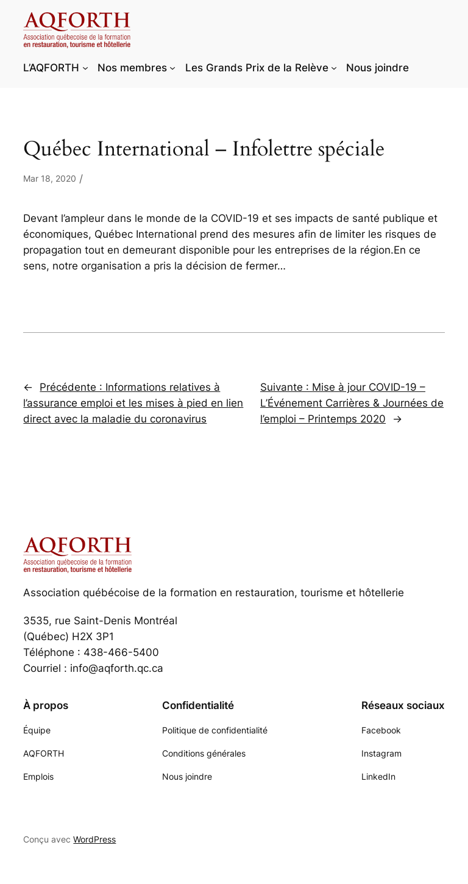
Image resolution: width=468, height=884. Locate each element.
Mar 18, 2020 (49, 178)
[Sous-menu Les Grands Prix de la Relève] (334, 68)
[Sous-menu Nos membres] (172, 68)
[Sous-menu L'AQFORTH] (85, 68)
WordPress (94, 839)
